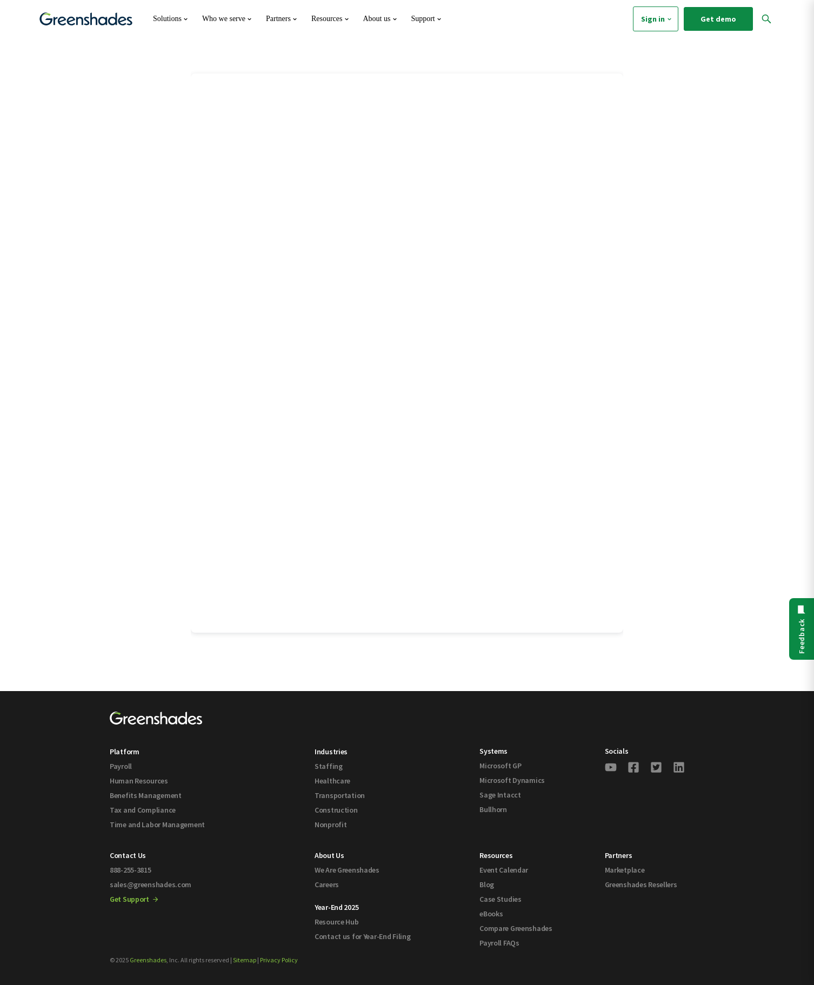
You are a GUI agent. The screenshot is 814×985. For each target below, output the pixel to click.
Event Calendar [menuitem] (503, 870)
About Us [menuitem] (329, 855)
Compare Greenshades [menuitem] (515, 928)
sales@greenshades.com (150, 884)
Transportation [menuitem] (340, 795)
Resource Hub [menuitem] (337, 921)
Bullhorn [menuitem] (493, 809)
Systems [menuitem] (493, 751)
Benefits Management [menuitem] (146, 795)
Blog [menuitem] (486, 884)
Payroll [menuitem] (121, 766)
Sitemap (244, 960)
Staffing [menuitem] (329, 766)
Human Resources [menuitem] (139, 780)
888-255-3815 (130, 870)
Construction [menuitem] (336, 810)
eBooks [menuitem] (491, 913)
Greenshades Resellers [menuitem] (641, 884)
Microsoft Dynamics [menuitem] (512, 780)
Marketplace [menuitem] (625, 870)
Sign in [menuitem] (657, 19)
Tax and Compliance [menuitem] (143, 810)
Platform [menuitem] (124, 751)
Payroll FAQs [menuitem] (499, 943)
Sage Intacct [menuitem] (500, 794)
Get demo (718, 19)
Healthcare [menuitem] (332, 780)
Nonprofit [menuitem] (330, 824)
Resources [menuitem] (495, 855)
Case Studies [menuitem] (500, 899)
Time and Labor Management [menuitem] (157, 824)
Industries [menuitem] (331, 751)
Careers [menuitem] (327, 884)
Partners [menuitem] (618, 855)
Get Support (134, 899)
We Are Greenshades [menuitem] (347, 870)
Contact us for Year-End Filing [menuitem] (363, 936)
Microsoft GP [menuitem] (500, 765)
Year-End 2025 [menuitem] (336, 907)
